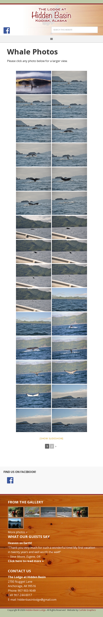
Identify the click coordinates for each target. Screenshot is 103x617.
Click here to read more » (26, 561)
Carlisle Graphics (87, 610)
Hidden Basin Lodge (51, 15)
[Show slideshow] (51, 438)
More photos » (17, 532)
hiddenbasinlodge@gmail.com (36, 600)
